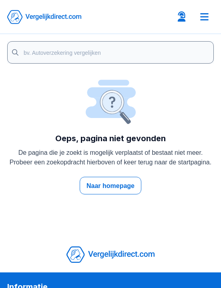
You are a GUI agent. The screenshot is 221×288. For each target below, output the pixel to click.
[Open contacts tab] (181, 17)
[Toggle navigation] (204, 16)
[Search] (15, 52)
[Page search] (110, 52)
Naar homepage (110, 185)
